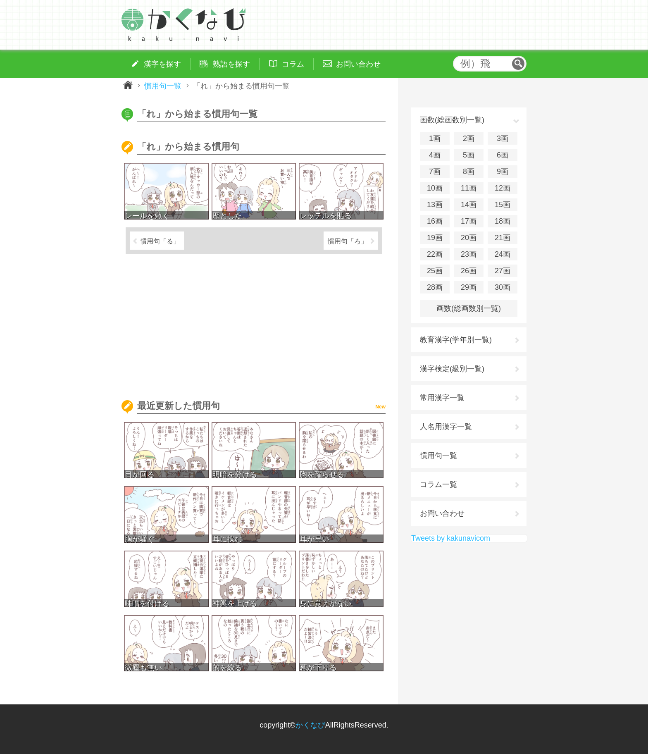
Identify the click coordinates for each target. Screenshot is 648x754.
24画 (502, 254)
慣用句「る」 (160, 241)
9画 (502, 171)
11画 (468, 188)
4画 (435, 155)
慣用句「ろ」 (347, 241)
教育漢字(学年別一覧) (456, 340)
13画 (435, 204)
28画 (435, 287)
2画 (468, 138)
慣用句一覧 (162, 85)
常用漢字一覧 (442, 398)
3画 (502, 138)
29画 (468, 287)
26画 (468, 271)
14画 (468, 204)
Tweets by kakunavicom (450, 538)
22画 (435, 254)
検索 (518, 63)
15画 (502, 204)
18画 (502, 221)
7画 (435, 171)
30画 (502, 287)
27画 (502, 271)
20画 (468, 238)
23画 (468, 254)
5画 (468, 155)
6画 (502, 155)
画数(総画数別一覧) (468, 308)
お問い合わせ (442, 513)
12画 (502, 188)
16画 (435, 221)
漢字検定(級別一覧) (452, 369)
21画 (502, 238)
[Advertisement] (254, 323)
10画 (435, 188)
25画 (435, 271)
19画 (435, 238)
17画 (468, 221)
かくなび (310, 725)
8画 (468, 171)
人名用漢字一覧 (446, 426)
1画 (435, 138)
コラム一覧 (438, 484)
